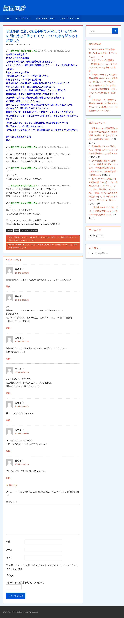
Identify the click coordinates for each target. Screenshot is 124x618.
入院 (21, 230)
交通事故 (10, 230)
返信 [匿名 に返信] (8, 286)
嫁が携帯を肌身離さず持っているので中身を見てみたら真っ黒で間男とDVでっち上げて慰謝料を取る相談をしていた (42, 246)
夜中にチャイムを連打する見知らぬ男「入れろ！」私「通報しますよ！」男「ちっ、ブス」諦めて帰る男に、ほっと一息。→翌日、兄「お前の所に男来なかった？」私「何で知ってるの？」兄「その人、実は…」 (103, 189)
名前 (8, 541)
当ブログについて (23, 18)
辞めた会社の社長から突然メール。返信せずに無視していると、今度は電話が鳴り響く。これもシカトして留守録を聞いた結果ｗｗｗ (103, 167)
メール (9, 549)
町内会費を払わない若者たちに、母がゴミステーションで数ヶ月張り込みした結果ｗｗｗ (103, 150)
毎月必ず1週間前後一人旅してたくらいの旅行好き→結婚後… (103, 93)
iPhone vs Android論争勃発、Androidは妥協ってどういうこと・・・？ (103, 53)
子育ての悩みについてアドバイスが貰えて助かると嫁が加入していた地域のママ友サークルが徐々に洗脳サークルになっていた (42, 239)
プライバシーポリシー (69, 18)
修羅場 (10, 44)
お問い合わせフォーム (45, 18)
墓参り (27, 230)
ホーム (8, 18)
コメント (11, 502)
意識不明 (34, 230)
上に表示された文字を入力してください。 (25, 582)
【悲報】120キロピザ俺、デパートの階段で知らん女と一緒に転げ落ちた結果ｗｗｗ (103, 211)
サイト (9, 557)
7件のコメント (24, 44)
